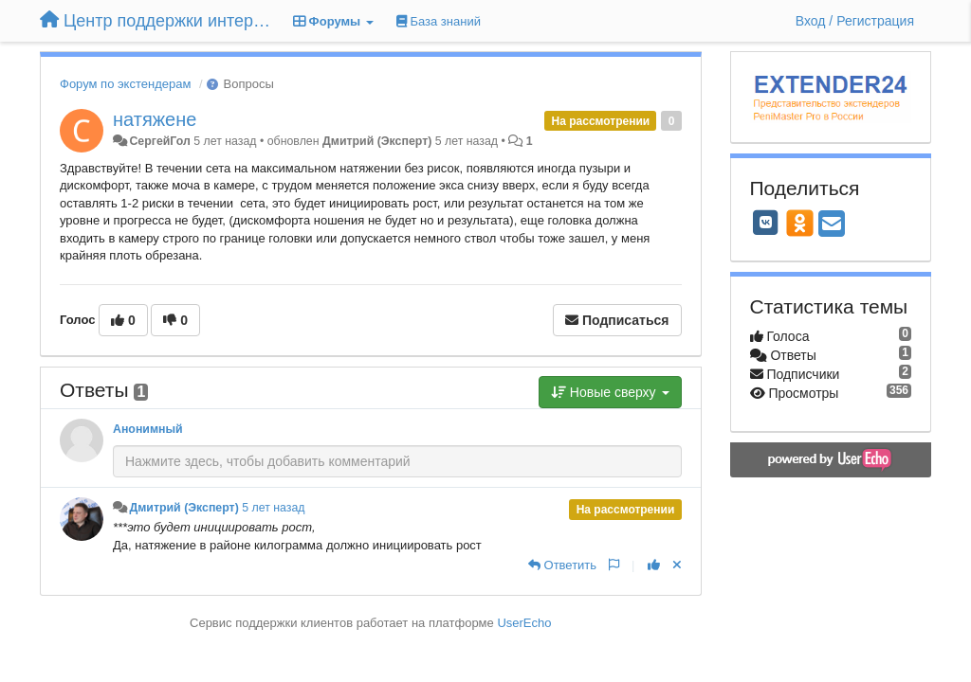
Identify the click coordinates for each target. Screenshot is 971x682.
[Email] (831, 225)
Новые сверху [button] (610, 392)
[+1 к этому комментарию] (654, 565)
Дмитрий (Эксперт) (376, 141)
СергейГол (159, 141)
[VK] (766, 222)
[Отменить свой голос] (677, 565)
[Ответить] (562, 565)
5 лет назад (273, 507)
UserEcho (524, 623)
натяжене (154, 119)
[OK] (800, 222)
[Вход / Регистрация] (855, 21)
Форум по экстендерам (125, 84)
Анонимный (148, 429)
